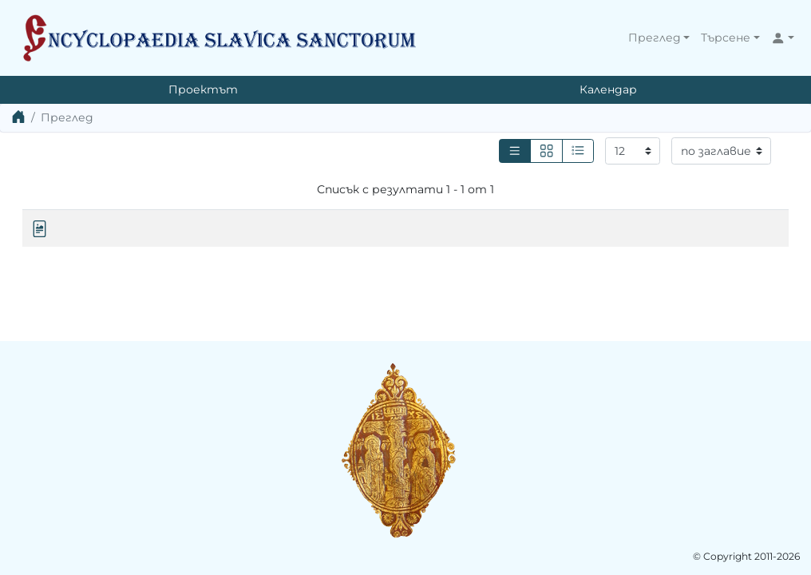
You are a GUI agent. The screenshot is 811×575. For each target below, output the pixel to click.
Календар (608, 89)
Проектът (203, 89)
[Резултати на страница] (632, 151)
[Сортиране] (721, 151)
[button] (659, 38)
